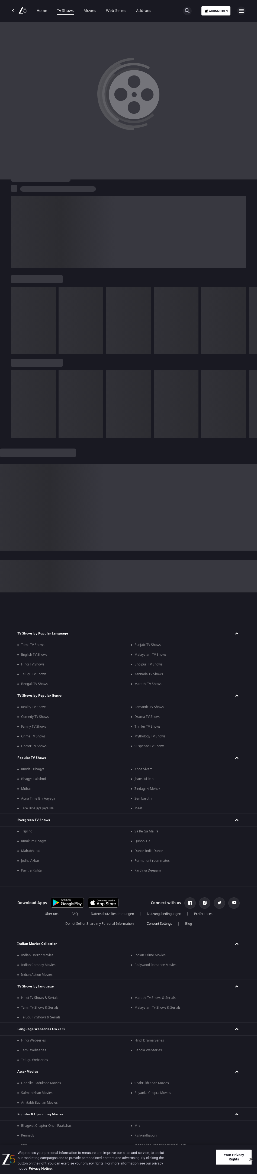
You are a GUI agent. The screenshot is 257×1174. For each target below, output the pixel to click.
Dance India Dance (148, 850)
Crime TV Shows (33, 736)
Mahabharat (30, 850)
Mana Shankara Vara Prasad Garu (160, 1145)
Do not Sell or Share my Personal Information (99, 923)
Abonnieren (216, 11)
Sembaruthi (143, 798)
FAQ (75, 913)
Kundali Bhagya (32, 769)
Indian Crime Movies (150, 955)
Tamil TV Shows (32, 644)
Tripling (26, 831)
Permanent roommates (152, 860)
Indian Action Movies (37, 974)
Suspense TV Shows (149, 746)
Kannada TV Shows (148, 674)
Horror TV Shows (34, 746)
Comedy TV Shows (35, 716)
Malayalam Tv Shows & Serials (157, 1007)
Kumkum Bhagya (34, 841)
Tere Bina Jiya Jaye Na (37, 808)
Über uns (52, 913)
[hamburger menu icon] (241, 11)
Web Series (116, 11)
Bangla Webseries (148, 1050)
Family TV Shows (33, 726)
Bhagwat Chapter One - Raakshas (46, 1125)
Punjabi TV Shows (147, 644)
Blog (188, 923)
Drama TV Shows (147, 716)
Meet (138, 808)
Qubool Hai (142, 841)
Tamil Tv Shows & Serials (40, 1007)
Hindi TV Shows (32, 664)
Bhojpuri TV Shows (148, 664)
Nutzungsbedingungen (164, 913)
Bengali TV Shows (34, 683)
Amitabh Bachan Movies (39, 1102)
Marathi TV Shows (148, 683)
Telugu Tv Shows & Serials (40, 1017)
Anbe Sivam (143, 769)
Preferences (203, 913)
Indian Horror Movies (37, 955)
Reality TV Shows (33, 707)
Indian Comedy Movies (38, 964)
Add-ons (143, 11)
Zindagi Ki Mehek (147, 788)
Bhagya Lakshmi (33, 779)
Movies (89, 11)
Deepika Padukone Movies (41, 1083)
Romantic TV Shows (149, 707)
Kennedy (27, 1135)
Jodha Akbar (30, 860)
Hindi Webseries (33, 1040)
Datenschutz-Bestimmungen (112, 913)
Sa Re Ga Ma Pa (146, 831)
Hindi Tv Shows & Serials (39, 997)
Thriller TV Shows (147, 726)
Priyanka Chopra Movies (152, 1092)
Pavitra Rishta (31, 870)
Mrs (137, 1125)
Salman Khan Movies (37, 1092)
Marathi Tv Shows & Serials (155, 997)
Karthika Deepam (147, 870)
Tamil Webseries (33, 1050)
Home (42, 11)
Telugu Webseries (34, 1060)
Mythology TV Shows (149, 736)
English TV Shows (34, 654)
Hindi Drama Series (149, 1040)
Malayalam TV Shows (150, 654)
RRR (24, 1145)
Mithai (26, 788)
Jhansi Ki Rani (144, 779)
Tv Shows (65, 11)
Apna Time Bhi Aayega (38, 798)
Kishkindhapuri (145, 1135)
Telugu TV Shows (33, 674)
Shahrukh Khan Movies (151, 1083)
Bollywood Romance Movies (155, 964)
